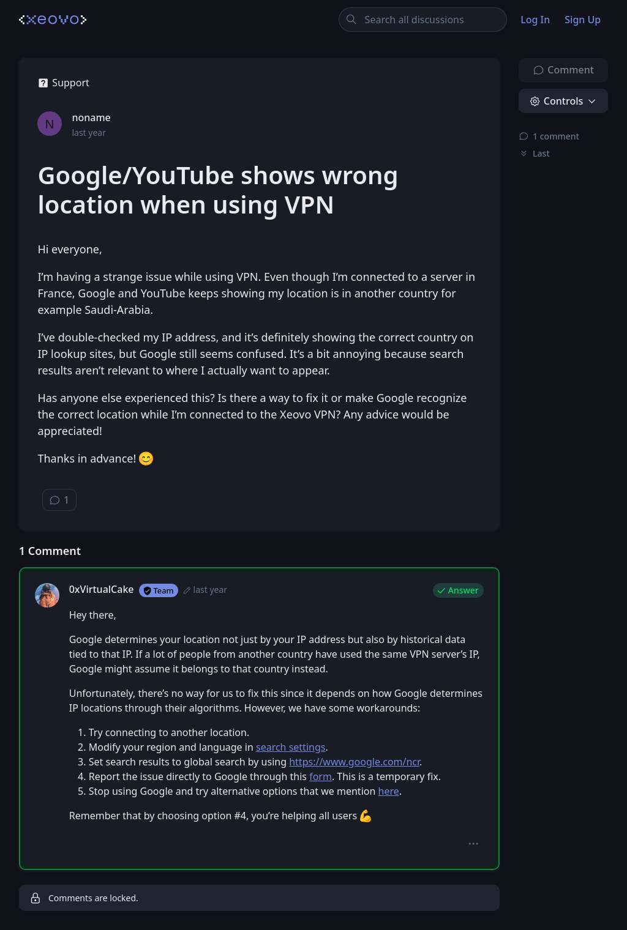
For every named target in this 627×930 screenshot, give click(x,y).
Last (534, 153)
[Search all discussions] (423, 19)
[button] (473, 843)
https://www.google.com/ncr (354, 761)
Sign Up (583, 19)
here (388, 791)
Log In (535, 19)
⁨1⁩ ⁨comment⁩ (549, 136)
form (320, 776)
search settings (290, 747)
